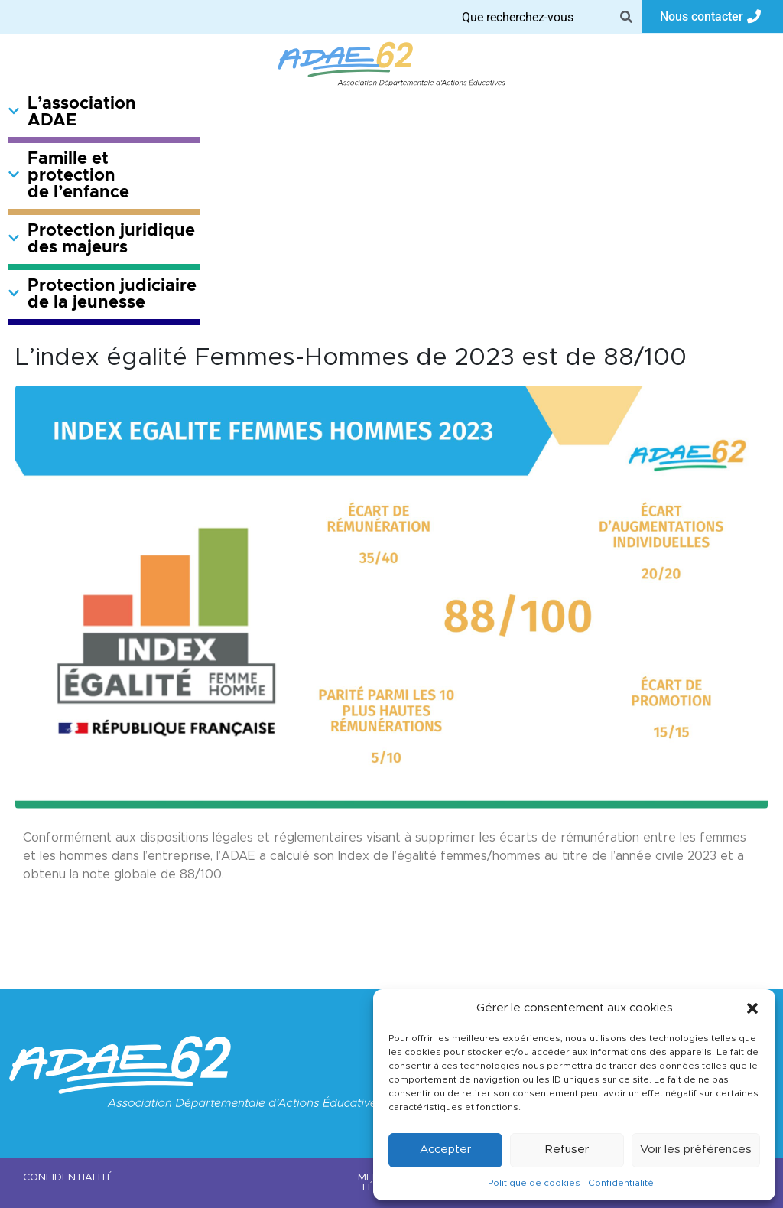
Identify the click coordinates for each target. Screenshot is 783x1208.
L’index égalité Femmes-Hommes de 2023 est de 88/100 (351, 358)
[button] (752, 1008)
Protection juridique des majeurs (101, 239)
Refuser (567, 1149)
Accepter (445, 1149)
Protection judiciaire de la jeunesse (102, 294)
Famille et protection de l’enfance (68, 176)
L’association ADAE (72, 112)
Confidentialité (621, 1182)
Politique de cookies (534, 1182)
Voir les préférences (696, 1149)
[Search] (626, 17)
